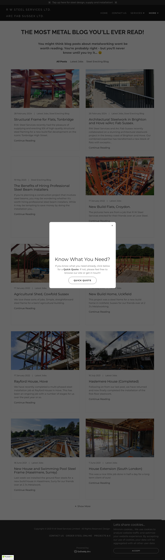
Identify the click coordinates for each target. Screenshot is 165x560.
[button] (8, 557)
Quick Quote (82, 280)
